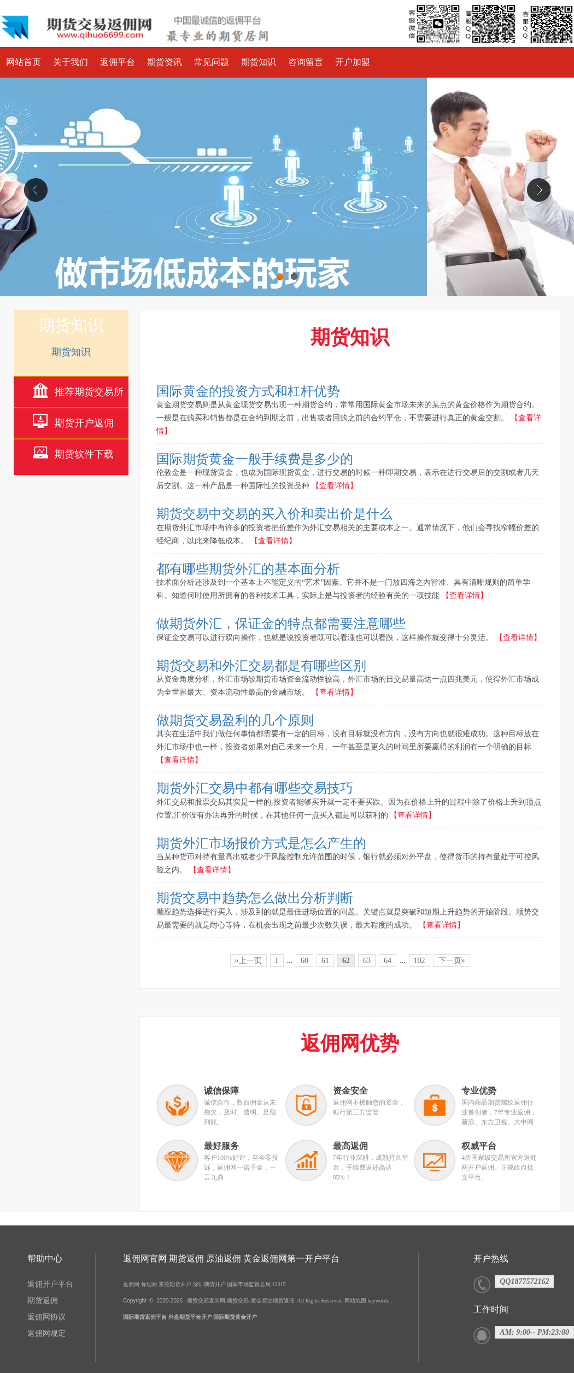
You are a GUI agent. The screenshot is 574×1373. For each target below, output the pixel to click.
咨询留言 (305, 62)
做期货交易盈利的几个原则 (235, 720)
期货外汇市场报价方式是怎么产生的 (261, 843)
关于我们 (70, 62)
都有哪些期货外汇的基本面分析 (248, 569)
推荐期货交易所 (89, 391)
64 (387, 961)
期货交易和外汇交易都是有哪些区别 (261, 666)
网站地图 (355, 1301)
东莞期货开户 (175, 1284)
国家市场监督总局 (249, 1284)
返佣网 (131, 1284)
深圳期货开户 (209, 1284)
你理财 (149, 1284)
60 (304, 961)
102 (419, 961)
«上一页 (248, 961)
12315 (279, 1284)
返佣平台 (117, 62)
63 (367, 961)
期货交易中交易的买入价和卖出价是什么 (274, 514)
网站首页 (23, 62)
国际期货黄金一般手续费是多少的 (254, 459)
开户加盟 (352, 62)
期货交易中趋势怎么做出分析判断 (254, 898)
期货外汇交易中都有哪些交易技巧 (254, 788)
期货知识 (258, 62)
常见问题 (211, 62)
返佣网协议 (46, 1317)
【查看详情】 (335, 486)
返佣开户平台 (50, 1284)
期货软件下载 (84, 454)
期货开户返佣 (84, 423)
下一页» (451, 961)
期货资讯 (164, 62)
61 (325, 961)
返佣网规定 (46, 1333)
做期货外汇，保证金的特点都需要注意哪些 (281, 624)
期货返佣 (42, 1300)
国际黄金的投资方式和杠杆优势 (248, 391)
